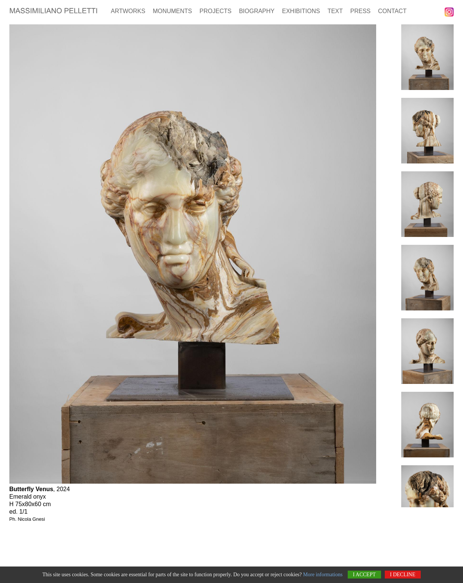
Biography (256, 11)
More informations (322, 574)
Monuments (172, 11)
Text (335, 11)
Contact (392, 11)
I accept (364, 574)
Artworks (128, 11)
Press (360, 11)
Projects (215, 11)
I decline (402, 574)
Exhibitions (301, 11)
